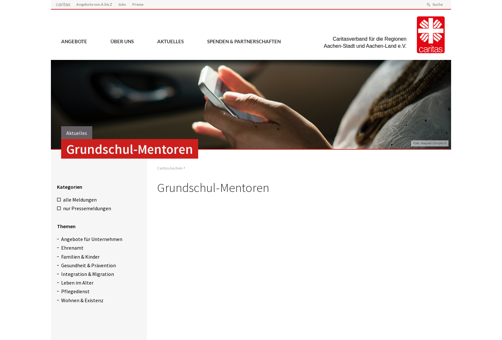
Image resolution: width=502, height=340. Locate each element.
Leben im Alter (77, 282)
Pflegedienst (75, 291)
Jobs (122, 4)
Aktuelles (170, 41)
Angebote (74, 41)
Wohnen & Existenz (82, 300)
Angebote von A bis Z (94, 4)
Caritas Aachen (169, 168)
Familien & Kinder (80, 256)
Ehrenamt (72, 248)
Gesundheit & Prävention (88, 265)
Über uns (122, 41)
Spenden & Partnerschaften (244, 41)
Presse (137, 4)
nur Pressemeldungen (87, 208)
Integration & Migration (87, 274)
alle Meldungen (80, 199)
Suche (438, 4)
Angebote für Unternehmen (91, 239)
